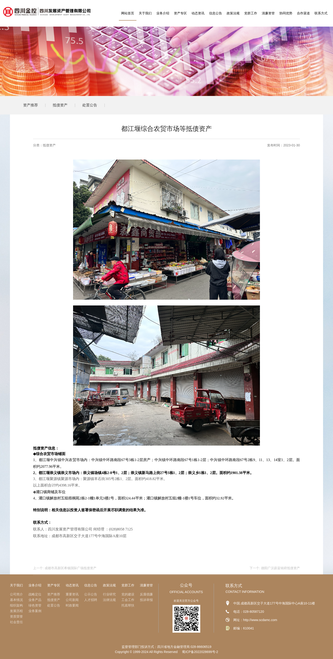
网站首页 (127, 13)
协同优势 (285, 13)
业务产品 (34, 600)
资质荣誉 (16, 616)
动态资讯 (197, 13)
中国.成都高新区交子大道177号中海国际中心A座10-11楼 (274, 603)
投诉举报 (146, 600)
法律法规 (109, 600)
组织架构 (16, 605)
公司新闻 (72, 600)
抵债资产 (60, 105)
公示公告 (90, 594)
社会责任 (16, 622)
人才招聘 (90, 600)
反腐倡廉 (146, 594)
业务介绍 (162, 13)
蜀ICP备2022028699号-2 (200, 652)
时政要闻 (72, 605)
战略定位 (34, 594)
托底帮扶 (127, 605)
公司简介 (16, 594)
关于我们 (145, 13)
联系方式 (320, 13)
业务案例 (34, 611)
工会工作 (127, 600)
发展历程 (16, 611)
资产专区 (180, 13)
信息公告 (215, 13)
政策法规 (233, 13)
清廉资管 (268, 13)
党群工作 (250, 13)
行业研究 (109, 594)
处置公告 (89, 105)
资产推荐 (30, 105)
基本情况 (16, 600)
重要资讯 (72, 594)
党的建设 (127, 594)
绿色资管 (34, 605)
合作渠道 (303, 13)
